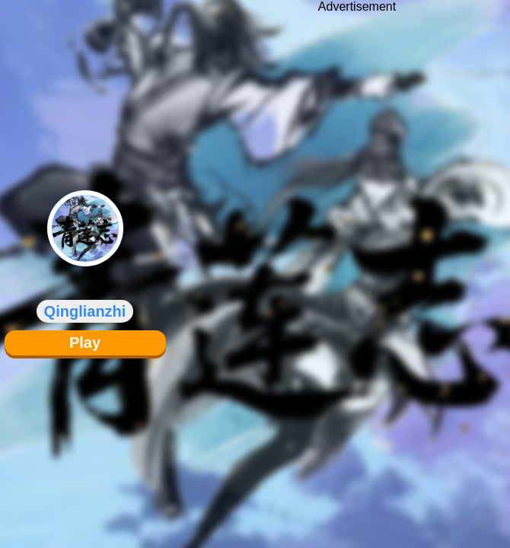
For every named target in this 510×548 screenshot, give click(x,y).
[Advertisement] (357, 262)
